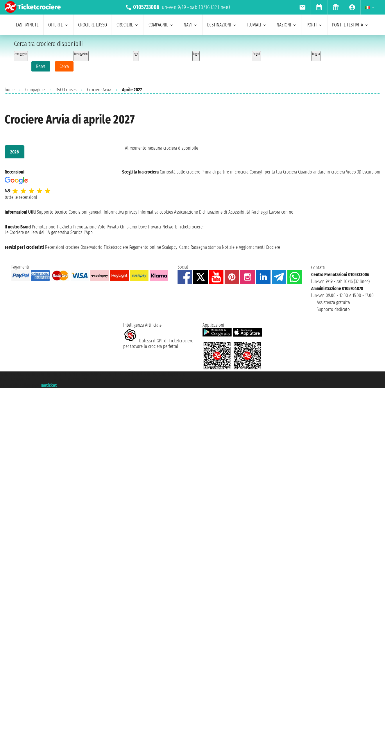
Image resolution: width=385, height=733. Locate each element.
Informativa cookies (155, 212)
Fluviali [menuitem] (257, 25)
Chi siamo (128, 227)
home (10, 89)
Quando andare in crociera (321, 172)
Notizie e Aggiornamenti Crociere (251, 247)
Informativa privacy (120, 212)
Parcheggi (259, 212)
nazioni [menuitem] (287, 25)
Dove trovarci (149, 227)
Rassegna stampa (206, 247)
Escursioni (371, 172)
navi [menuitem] (191, 25)
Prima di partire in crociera (224, 172)
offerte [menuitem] (58, 25)
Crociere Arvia (99, 89)
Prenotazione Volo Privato (96, 227)
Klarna (183, 247)
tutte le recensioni (21, 197)
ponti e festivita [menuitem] (350, 25)
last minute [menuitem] (27, 25)
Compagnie (35, 89)
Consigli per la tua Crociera (273, 172)
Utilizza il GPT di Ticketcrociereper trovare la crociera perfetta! (158, 343)
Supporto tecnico (52, 212)
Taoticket (48, 385)
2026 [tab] (14, 152)
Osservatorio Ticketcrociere (104, 247)
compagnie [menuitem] (161, 25)
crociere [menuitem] (128, 25)
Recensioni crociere (62, 247)
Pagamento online (145, 247)
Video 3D (353, 172)
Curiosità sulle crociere (180, 172)
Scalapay (169, 247)
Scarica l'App (81, 232)
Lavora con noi (282, 212)
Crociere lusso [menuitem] (92, 25)
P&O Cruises (65, 89)
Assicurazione (186, 212)
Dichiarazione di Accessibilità (224, 212)
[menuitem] (302, 7)
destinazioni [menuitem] (222, 25)
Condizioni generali (86, 212)
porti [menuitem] (315, 25)
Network (169, 227)
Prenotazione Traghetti (52, 227)
